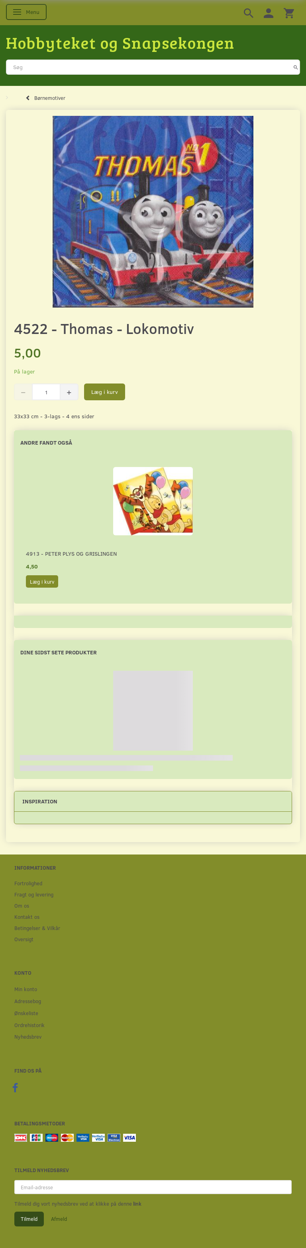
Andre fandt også (46, 442)
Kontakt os (26, 916)
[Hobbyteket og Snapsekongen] (120, 42)
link (136, 1203)
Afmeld (59, 1218)
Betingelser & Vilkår (37, 927)
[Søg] (296, 67)
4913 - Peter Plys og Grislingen (71, 553)
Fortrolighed (28, 883)
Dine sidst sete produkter (58, 652)
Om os (21, 905)
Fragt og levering (33, 894)
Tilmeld (29, 1218)
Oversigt (23, 939)
